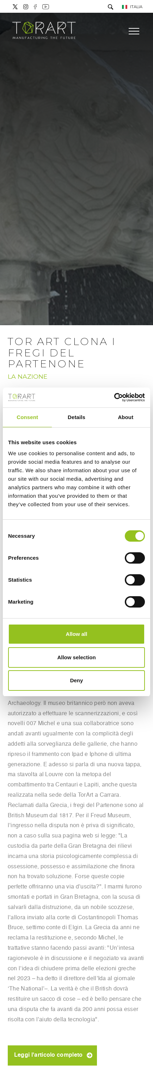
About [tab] (125, 417)
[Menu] (134, 31)
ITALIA (132, 6)
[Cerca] (110, 7)
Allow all (76, 634)
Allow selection (76, 657)
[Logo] (44, 31)
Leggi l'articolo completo (48, 1055)
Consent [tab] (27, 417)
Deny (76, 680)
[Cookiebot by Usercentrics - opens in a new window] (114, 397)
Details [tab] (76, 417)
